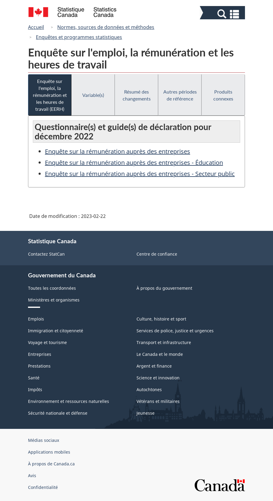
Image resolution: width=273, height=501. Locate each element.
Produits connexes (223, 95)
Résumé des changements (137, 95)
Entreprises (39, 354)
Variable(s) (93, 95)
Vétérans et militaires (158, 401)
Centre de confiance (156, 254)
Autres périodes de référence (180, 95)
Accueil (36, 27)
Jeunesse (145, 413)
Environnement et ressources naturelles (68, 401)
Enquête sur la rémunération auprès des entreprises (117, 151)
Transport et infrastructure (163, 342)
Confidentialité (43, 487)
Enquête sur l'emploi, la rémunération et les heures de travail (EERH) (50, 95)
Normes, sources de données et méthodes (105, 27)
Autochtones (149, 389)
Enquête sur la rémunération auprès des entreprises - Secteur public (140, 174)
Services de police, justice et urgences (175, 330)
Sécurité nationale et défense (57, 413)
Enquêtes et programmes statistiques (79, 37)
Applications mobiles (49, 452)
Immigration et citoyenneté (55, 330)
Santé (33, 378)
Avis (32, 475)
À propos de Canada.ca (51, 464)
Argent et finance (154, 366)
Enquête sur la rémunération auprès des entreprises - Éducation (134, 162)
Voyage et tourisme (47, 342)
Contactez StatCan (46, 254)
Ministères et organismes (54, 300)
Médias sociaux (43, 440)
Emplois (36, 319)
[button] (223, 14)
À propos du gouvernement (164, 288)
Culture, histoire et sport (161, 319)
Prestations (39, 366)
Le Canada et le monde (159, 354)
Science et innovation (158, 378)
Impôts (35, 389)
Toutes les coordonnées (52, 288)
